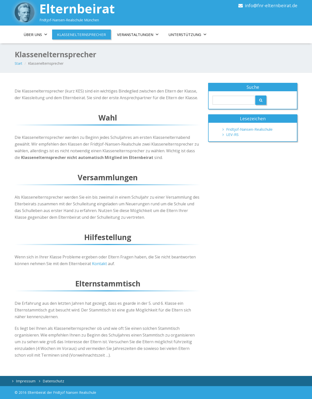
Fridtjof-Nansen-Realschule (249, 129)
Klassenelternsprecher (81, 34)
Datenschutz (53, 380)
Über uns (37, 34)
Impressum (25, 380)
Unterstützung (189, 34)
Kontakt (100, 263)
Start (18, 63)
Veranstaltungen (139, 34)
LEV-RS (232, 134)
